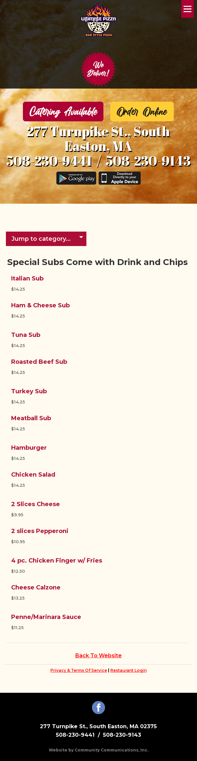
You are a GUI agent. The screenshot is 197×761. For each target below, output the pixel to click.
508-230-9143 (148, 161)
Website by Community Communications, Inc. (98, 750)
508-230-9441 (49, 161)
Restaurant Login (128, 670)
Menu (187, 9)
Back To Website (98, 655)
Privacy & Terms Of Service (78, 670)
